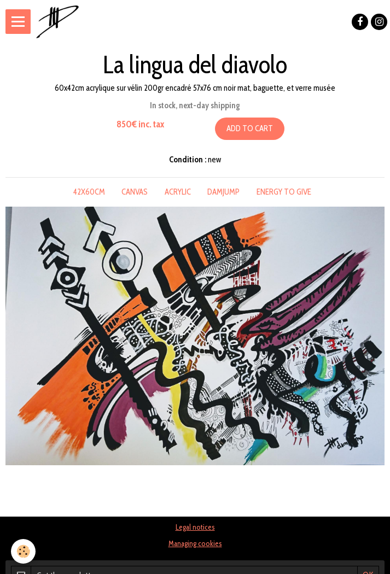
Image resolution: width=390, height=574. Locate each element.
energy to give (284, 192)
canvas (134, 192)
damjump (223, 192)
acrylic (178, 192)
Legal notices (195, 527)
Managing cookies (195, 543)
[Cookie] (23, 551)
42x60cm (89, 192)
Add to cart (249, 128)
